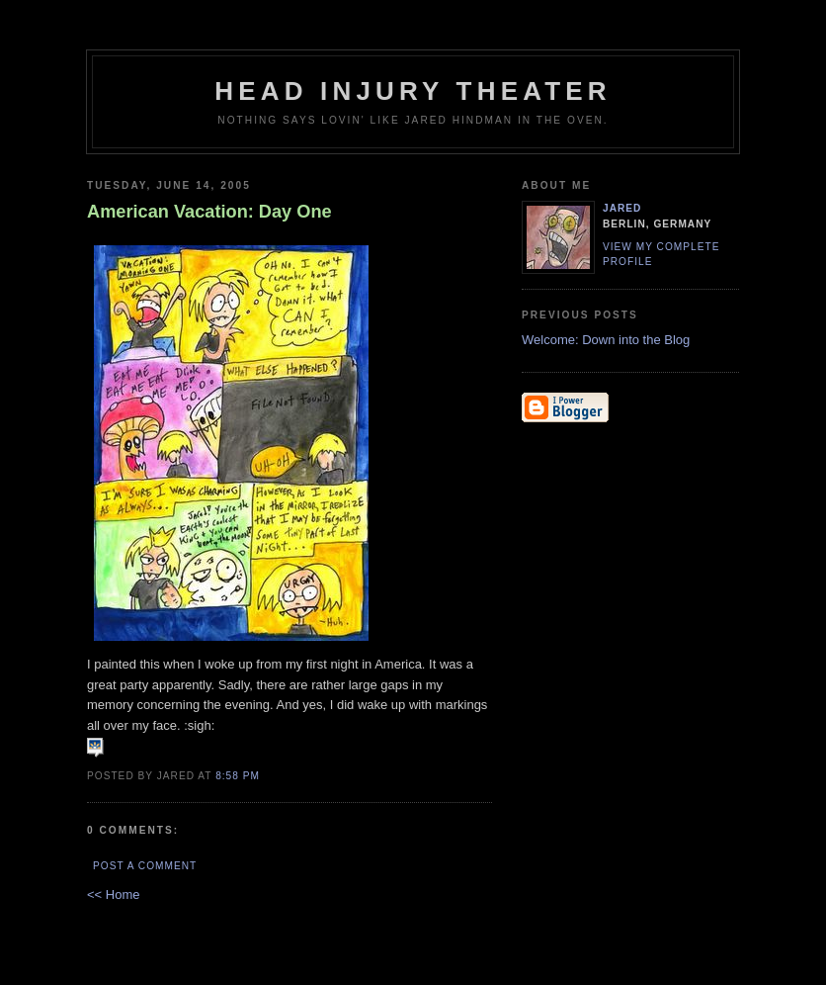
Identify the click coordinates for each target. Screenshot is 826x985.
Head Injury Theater (413, 91)
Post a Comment (145, 865)
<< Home (113, 894)
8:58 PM (237, 775)
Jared (622, 208)
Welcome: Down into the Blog (606, 339)
